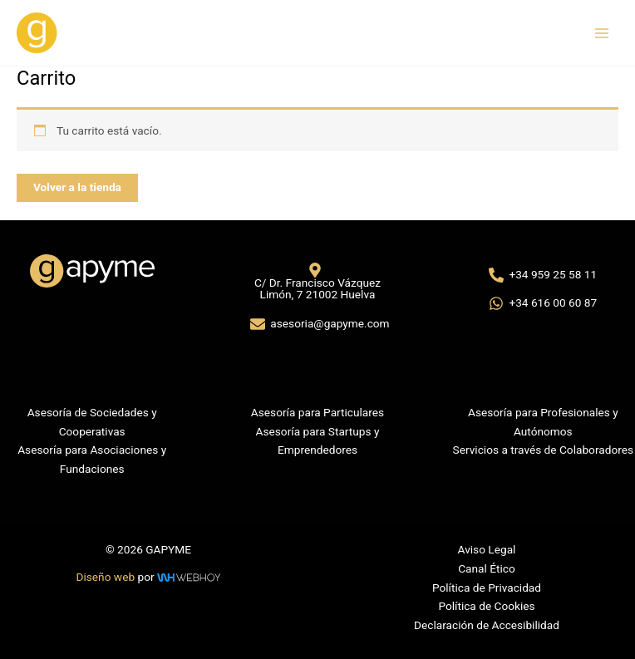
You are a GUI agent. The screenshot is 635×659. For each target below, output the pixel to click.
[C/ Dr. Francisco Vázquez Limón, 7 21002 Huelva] (314, 281)
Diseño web (105, 576)
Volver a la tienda (77, 187)
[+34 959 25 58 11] (543, 275)
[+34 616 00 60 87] (543, 303)
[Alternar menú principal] (602, 33)
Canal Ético (486, 568)
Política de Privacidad (486, 587)
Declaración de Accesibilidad (486, 625)
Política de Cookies (486, 605)
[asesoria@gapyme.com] (319, 324)
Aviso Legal (487, 549)
